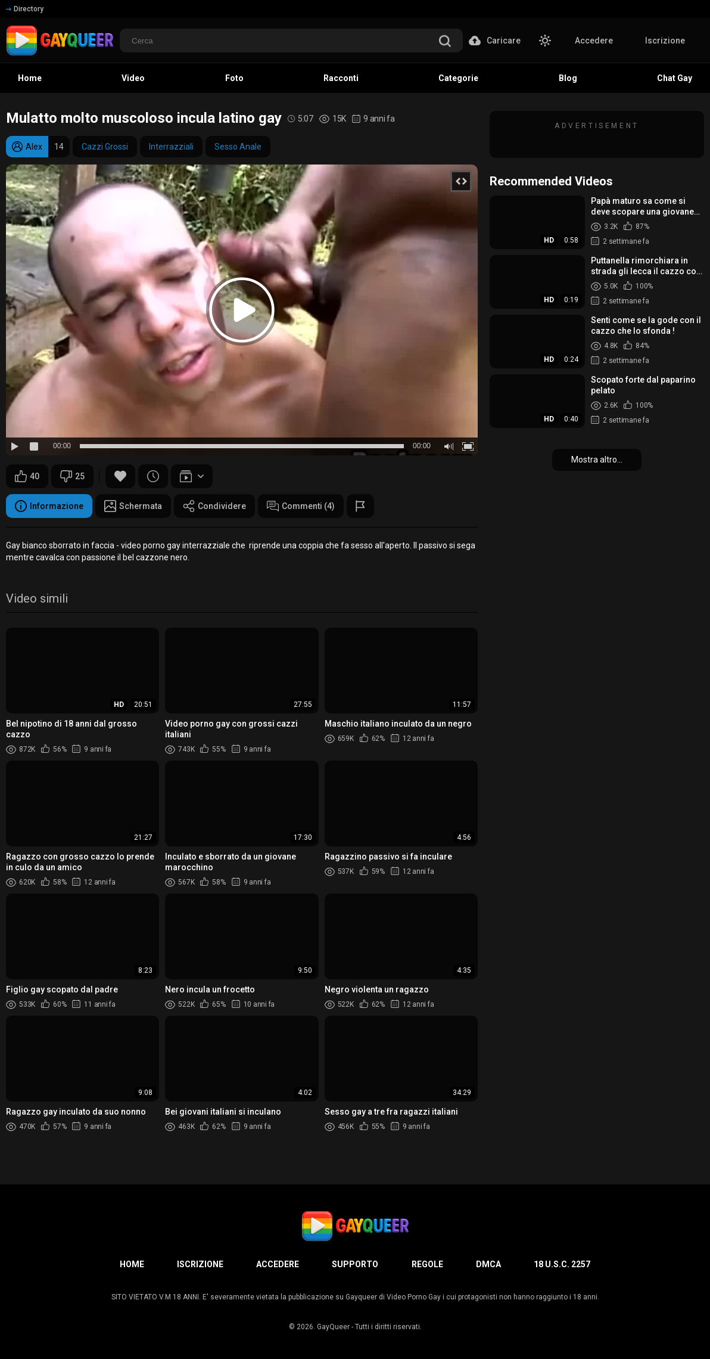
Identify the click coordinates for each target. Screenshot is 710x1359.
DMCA (488, 1264)
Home (30, 78)
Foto (234, 78)
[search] (445, 42)
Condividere (214, 506)
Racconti (341, 78)
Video (133, 78)
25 (72, 476)
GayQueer (333, 1327)
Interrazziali (171, 146)
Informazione (49, 506)
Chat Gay (674, 78)
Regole (427, 1264)
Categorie (458, 78)
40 (27, 476)
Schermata (133, 506)
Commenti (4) (301, 506)
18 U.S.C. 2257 (562, 1264)
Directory (24, 9)
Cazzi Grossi (105, 146)
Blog (568, 78)
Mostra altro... (596, 459)
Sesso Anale (237, 146)
